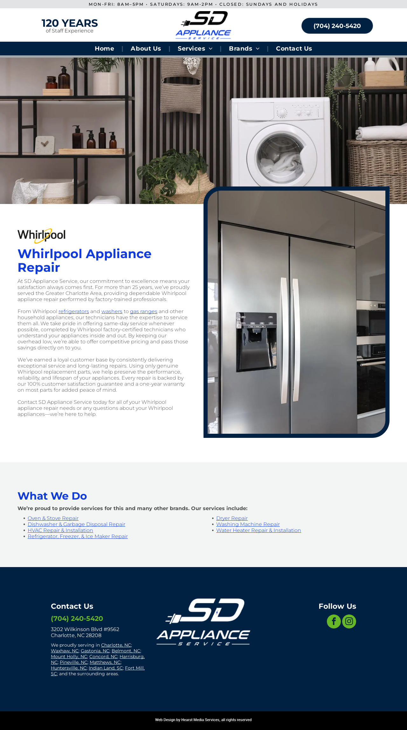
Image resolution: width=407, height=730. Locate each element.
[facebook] (334, 622)
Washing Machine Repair (248, 524)
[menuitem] (105, 48)
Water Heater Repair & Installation (258, 530)
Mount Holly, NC (69, 656)
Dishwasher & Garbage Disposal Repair (76, 524)
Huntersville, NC (68, 668)
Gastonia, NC (95, 651)
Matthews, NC (105, 662)
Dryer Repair (232, 518)
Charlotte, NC (116, 645)
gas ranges (143, 311)
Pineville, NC (73, 662)
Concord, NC (103, 656)
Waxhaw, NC (65, 651)
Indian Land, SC (106, 668)
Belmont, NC (126, 651)
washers (111, 311)
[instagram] (349, 622)
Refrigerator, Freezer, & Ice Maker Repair (78, 536)
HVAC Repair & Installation (60, 530)
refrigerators (74, 311)
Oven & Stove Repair (53, 518)
